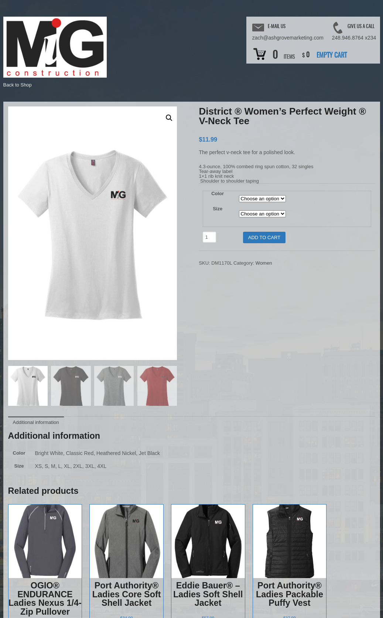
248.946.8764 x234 (354, 38)
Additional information (36, 288)
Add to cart (264, 237)
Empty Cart (332, 55)
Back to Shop (17, 85)
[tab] (36, 287)
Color (217, 193)
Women (264, 263)
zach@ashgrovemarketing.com (288, 38)
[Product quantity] (209, 237)
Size (217, 208)
